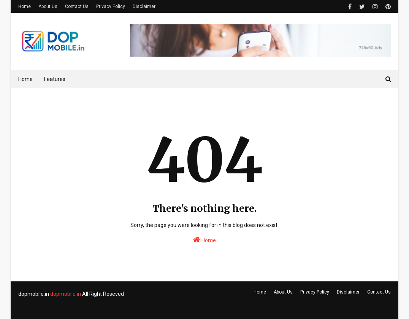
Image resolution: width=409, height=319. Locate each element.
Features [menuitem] (54, 79)
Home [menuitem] (25, 79)
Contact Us (77, 6)
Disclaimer (144, 6)
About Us (47, 6)
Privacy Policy (110, 6)
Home (24, 6)
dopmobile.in (65, 294)
